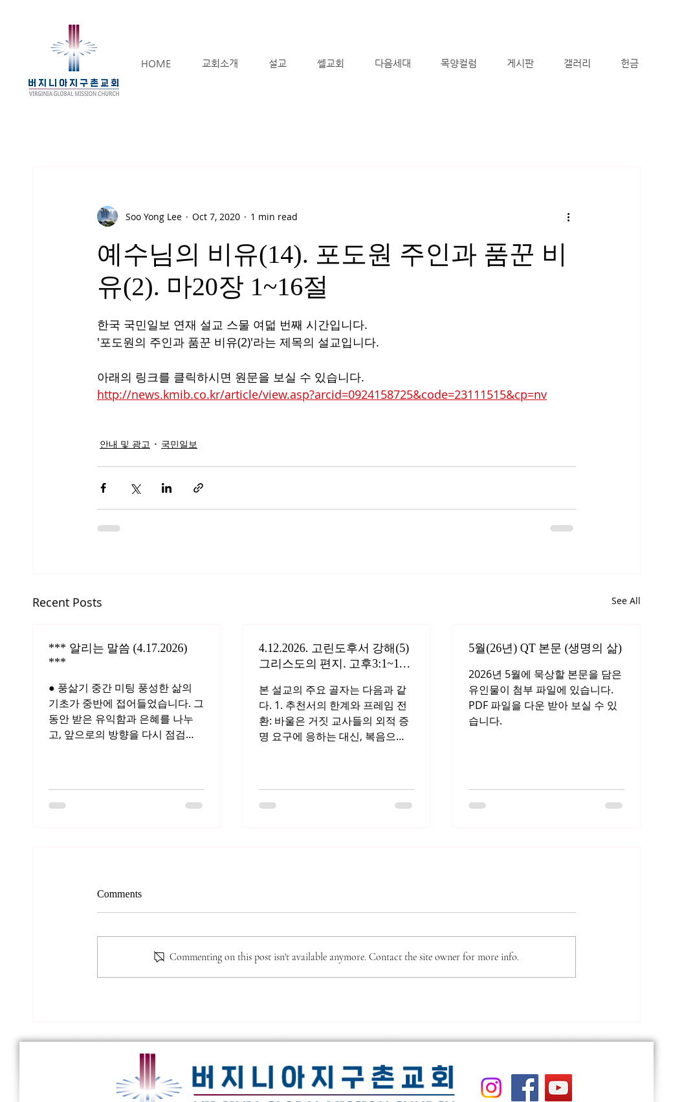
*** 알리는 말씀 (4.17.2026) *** (118, 655)
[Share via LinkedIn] (166, 488)
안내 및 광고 (125, 444)
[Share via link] (198, 488)
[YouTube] (558, 1087)
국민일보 (179, 444)
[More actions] (568, 216)
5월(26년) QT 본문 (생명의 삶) (545, 648)
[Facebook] (524, 1087)
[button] (219, 63)
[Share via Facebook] (103, 488)
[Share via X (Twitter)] (135, 488)
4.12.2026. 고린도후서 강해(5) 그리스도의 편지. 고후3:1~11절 (334, 656)
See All (626, 600)
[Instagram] (491, 1087)
